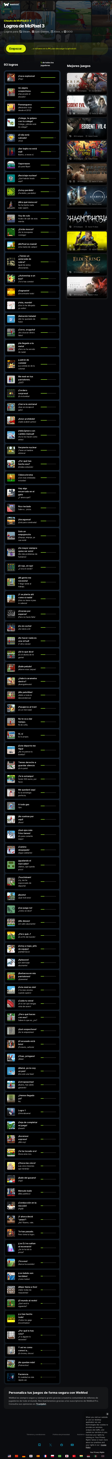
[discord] (39, 1445)
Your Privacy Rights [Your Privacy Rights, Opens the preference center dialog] (97, 1452)
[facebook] (61, 1445)
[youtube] (72, 1445)
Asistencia (81, 1434)
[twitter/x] (50, 1445)
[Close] (107, 1413)
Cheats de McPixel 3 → (17, 20)
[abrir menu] (107, 4)
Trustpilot (41, 1404)
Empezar (15, 48)
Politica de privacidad (61, 1434)
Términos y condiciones (36, 1434)
